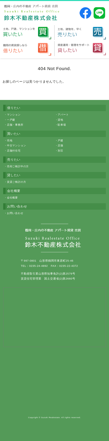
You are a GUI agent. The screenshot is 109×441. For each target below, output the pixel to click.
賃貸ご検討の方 (16, 181)
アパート (63, 114)
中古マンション (16, 145)
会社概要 (12, 197)
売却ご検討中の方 (18, 166)
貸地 (60, 119)
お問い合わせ (15, 213)
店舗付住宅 (14, 150)
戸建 (60, 140)
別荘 (60, 150)
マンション (14, 114)
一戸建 (11, 119)
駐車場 (62, 124)
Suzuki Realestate (50, 417)
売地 (9, 140)
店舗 (60, 145)
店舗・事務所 (15, 124)
